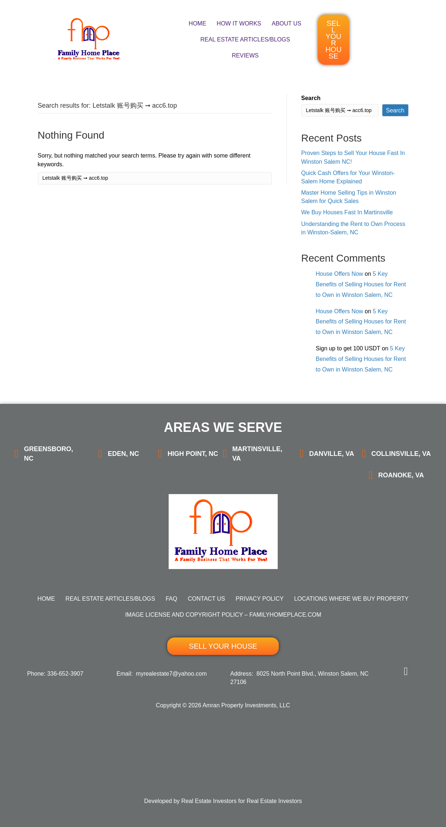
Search (311, 98)
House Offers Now (339, 274)
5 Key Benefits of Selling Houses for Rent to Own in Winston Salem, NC (361, 284)
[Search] (155, 178)
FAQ (171, 599)
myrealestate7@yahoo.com (171, 674)
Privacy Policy (260, 599)
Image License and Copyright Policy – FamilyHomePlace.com (223, 615)
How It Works (239, 23)
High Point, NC (193, 453)
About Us (287, 23)
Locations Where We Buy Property (351, 599)
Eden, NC (123, 453)
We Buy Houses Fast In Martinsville (347, 213)
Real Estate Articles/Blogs (245, 39)
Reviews (245, 55)
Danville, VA (331, 453)
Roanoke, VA (401, 475)
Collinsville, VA (401, 453)
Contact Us (206, 599)
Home (197, 23)
